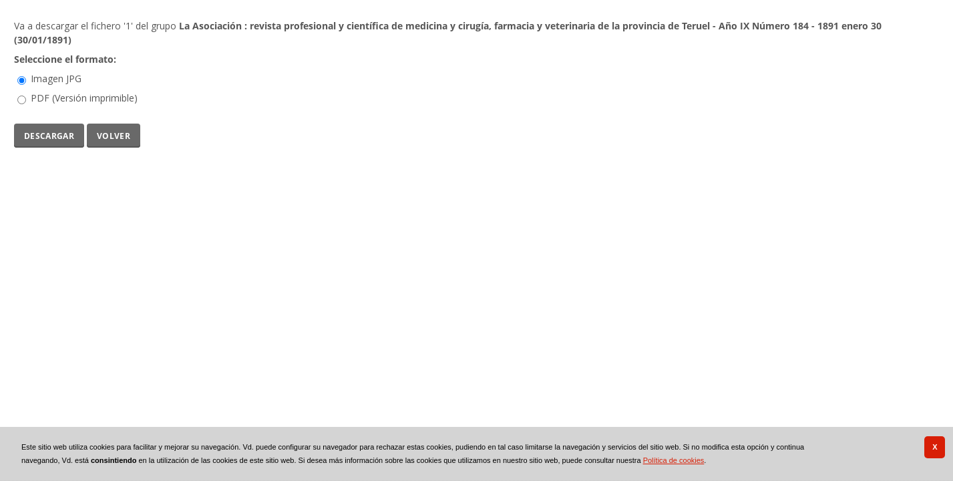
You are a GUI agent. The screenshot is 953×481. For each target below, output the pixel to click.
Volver (113, 134)
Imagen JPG (56, 78)
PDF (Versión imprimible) (84, 98)
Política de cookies (674, 460)
